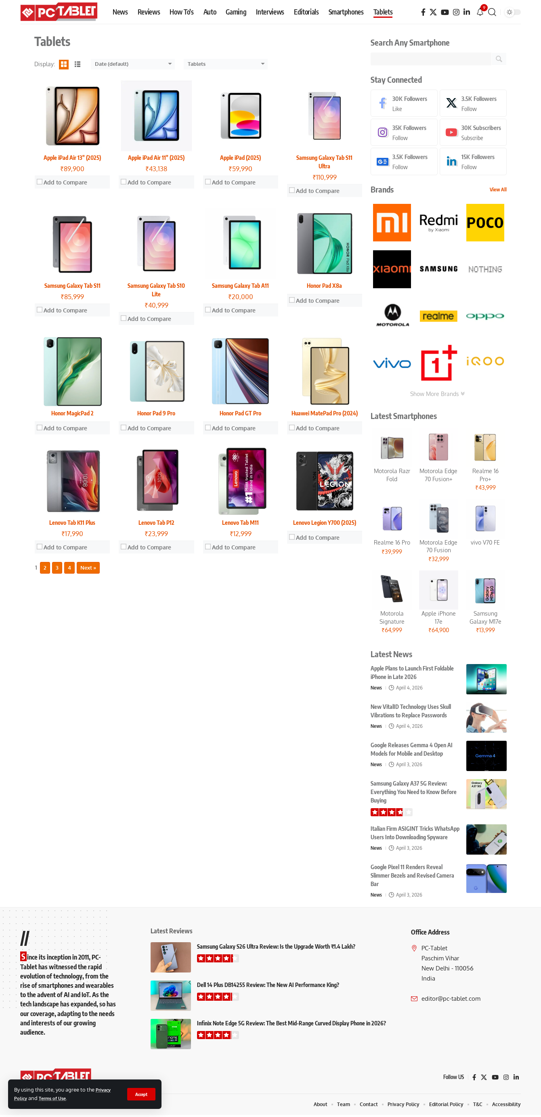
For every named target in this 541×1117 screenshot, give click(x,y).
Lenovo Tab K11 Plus (72, 522)
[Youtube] (473, 133)
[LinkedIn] (466, 12)
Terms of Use (56, 1098)
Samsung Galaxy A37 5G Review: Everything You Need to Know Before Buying (414, 793)
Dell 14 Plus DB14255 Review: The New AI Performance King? (268, 986)
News (377, 689)
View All (498, 191)
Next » (88, 567)
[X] (433, 12)
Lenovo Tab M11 (240, 522)
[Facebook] (423, 12)
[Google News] (404, 163)
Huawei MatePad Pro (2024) (324, 413)
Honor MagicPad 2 (72, 413)
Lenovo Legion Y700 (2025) (324, 522)
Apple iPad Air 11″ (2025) (156, 157)
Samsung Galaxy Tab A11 (240, 285)
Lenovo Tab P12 (156, 522)
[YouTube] (445, 12)
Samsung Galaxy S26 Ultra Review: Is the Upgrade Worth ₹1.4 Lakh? (276, 948)
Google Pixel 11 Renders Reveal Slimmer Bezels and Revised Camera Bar (412, 877)
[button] (140, 1094)
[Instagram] (456, 12)
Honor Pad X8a (324, 285)
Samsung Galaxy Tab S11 (72, 285)
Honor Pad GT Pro (240, 413)
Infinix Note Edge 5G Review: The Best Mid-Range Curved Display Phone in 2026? (291, 1024)
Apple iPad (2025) (240, 157)
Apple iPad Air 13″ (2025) (72, 157)
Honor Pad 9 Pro (156, 413)
